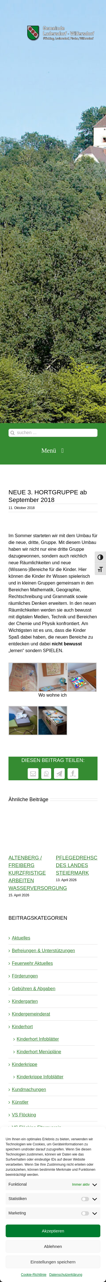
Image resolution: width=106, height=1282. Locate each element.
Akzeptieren (53, 1230)
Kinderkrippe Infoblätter (40, 1076)
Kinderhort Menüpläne (39, 1051)
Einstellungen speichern (53, 1261)
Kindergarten (25, 1001)
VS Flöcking (24, 1114)
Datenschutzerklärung (65, 1275)
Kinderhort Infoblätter (38, 1039)
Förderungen (25, 976)
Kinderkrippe (24, 1064)
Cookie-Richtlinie (33, 1275)
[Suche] (12, 433)
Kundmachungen (29, 1089)
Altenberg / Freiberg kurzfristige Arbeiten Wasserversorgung (37, 873)
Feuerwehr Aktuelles (32, 963)
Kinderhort (22, 1026)
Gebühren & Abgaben (33, 988)
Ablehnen (53, 1246)
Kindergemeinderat (31, 1014)
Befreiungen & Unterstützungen (43, 950)
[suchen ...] (53, 433)
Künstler (20, 1102)
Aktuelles (21, 938)
